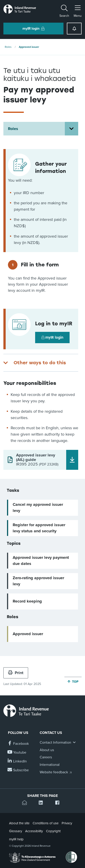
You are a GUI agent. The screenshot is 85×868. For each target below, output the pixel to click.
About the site (19, 823)
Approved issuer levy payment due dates (41, 560)
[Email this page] (26, 803)
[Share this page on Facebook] (59, 803)
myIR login (52, 337)
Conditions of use (45, 823)
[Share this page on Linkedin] (42, 803)
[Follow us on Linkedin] (17, 761)
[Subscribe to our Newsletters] (18, 770)
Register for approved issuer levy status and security (39, 527)
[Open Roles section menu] (71, 128)
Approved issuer (29, 46)
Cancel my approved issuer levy (38, 507)
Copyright (53, 831)
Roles (8, 46)
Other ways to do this (40, 362)
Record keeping (27, 601)
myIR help (16, 839)
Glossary (15, 831)
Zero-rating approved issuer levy (38, 580)
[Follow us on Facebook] (18, 744)
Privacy (67, 823)
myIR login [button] (33, 28)
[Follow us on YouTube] (17, 752)
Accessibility (34, 831)
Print (15, 672)
